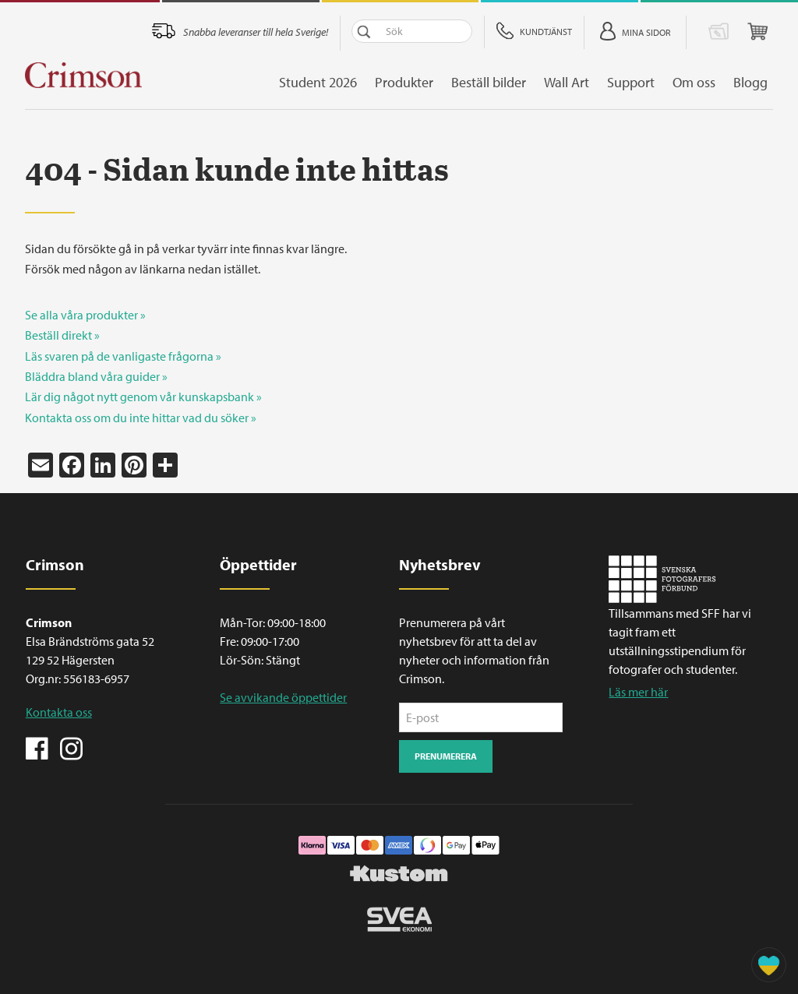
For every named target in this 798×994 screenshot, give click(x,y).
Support (636, 82)
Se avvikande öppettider (283, 697)
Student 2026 (323, 82)
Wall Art (572, 82)
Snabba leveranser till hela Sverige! (261, 32)
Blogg (756, 82)
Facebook (37, 747)
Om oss (699, 82)
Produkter (409, 82)
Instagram (71, 747)
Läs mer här (638, 692)
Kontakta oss (59, 712)
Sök (369, 31)
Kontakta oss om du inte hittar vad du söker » (140, 417)
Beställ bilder (494, 82)
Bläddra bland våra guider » (96, 376)
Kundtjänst (551, 31)
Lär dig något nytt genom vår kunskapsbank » (143, 396)
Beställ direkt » (62, 335)
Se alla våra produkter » (85, 315)
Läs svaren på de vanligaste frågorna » (123, 356)
